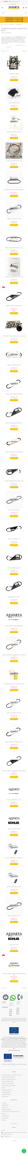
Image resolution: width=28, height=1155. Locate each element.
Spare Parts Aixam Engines (8, 1083)
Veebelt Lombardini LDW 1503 (14, 712)
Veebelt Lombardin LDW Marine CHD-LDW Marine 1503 (14, 655)
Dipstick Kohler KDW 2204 (14, 828)
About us (4, 1113)
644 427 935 (13, 4)
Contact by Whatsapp (11, 1004)
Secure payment (5, 1115)
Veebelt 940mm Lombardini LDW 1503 (14, 741)
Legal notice (4, 1107)
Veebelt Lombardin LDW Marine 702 (14, 423)
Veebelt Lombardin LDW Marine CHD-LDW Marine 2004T (14, 771)
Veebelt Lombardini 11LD (14, 539)
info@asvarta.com (15, 1)
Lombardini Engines (6, 1094)
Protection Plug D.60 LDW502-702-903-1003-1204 (14, 336)
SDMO (3, 1087)
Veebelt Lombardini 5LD (14, 510)
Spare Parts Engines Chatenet (9, 1085)
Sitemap (4, 1120)
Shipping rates (5, 1105)
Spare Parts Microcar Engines (8, 1077)
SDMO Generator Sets (7, 1090)
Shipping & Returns (6, 1109)
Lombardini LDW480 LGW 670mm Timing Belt (14, 189)
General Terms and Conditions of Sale (10, 1111)
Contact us (4, 1103)
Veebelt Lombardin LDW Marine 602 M (14, 452)
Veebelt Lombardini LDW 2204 (14, 218)
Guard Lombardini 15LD (14, 102)
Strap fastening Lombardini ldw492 (14, 626)
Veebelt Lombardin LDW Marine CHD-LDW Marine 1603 (14, 974)
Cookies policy (5, 1118)
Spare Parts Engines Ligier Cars (9, 1079)
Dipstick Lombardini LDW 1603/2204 (14, 857)
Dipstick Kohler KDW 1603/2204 (14, 886)
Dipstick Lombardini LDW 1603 (14, 131)
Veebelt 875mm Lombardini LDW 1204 (14, 247)
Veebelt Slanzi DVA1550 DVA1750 (14, 305)
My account (14, 1123)
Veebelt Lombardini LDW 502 (14, 365)
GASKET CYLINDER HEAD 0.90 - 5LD (14, 160)
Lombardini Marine (6, 1092)
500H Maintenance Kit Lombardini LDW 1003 (14, 684)
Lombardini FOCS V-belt (14, 597)
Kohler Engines (5, 1096)
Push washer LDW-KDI (14, 73)
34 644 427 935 (7, 1136)
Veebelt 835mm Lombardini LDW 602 (14, 394)
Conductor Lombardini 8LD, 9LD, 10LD (14, 276)
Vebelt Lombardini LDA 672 (14, 915)
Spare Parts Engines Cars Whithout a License (12, 1075)
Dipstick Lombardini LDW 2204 (14, 799)
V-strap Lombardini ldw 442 (14, 568)
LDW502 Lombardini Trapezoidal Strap (14, 481)
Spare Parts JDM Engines (7, 1081)
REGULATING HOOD (14, 944)
